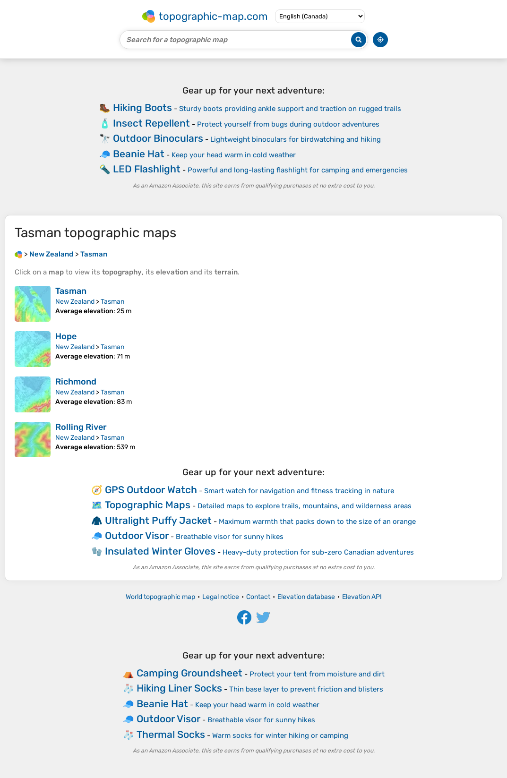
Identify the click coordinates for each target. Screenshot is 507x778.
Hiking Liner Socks (179, 688)
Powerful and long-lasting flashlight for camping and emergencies (298, 170)
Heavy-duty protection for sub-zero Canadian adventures (318, 552)
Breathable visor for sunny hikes (230, 536)
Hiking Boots (142, 107)
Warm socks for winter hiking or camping (280, 735)
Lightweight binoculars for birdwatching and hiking (295, 139)
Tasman (70, 291)
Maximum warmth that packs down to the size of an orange (317, 521)
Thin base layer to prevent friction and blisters (306, 689)
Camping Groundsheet (189, 673)
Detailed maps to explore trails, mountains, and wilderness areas (305, 506)
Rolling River (81, 427)
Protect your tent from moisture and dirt (317, 674)
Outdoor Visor (137, 535)
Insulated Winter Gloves (160, 551)
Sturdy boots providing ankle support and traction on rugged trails (290, 108)
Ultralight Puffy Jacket (158, 520)
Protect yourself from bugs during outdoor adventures (288, 124)
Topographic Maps (147, 505)
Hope (66, 336)
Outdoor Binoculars (158, 138)
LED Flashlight (146, 169)
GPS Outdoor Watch (151, 490)
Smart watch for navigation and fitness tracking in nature (299, 491)
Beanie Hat (138, 154)
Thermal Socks (171, 734)
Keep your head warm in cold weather (234, 155)
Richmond (75, 381)
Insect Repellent (151, 123)
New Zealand (75, 302)
